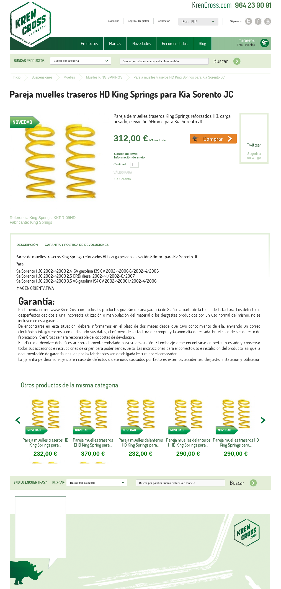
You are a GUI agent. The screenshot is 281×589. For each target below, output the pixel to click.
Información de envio (129, 157)
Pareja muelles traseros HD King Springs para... (45, 442)
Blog (202, 43)
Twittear (254, 145)
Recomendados (174, 43)
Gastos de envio (126, 153)
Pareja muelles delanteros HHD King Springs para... (188, 442)
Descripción (27, 244)
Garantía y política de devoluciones (77, 244)
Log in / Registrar (138, 20)
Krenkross (30, 24)
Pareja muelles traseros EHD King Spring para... (93, 442)
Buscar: (58, 482)
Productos (89, 43)
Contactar (164, 20)
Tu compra (247, 41)
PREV (18, 420)
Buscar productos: (29, 60)
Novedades (141, 43)
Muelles (69, 77)
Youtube (267, 21)
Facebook (258, 21)
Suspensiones (42, 77)
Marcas (115, 43)
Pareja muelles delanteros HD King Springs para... (140, 442)
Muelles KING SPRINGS (104, 77)
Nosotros (113, 20)
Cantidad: (120, 164)
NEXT (263, 420)
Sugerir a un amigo (254, 156)
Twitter (248, 21)
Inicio (16, 77)
